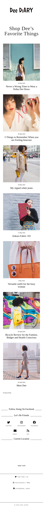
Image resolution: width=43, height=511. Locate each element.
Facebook (21, 488)
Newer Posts (7, 393)
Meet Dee (21, 385)
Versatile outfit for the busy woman (21, 285)
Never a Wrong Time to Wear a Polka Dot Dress (21, 88)
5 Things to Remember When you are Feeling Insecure (21, 138)
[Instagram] (5, 496)
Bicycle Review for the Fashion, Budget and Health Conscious (21, 336)
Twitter (21, 477)
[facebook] (34, 424)
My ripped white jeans (21, 188)
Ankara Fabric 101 (21, 235)
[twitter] (8, 424)
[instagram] (21, 424)
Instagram (21, 483)
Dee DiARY (24, 505)
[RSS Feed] (28, 432)
